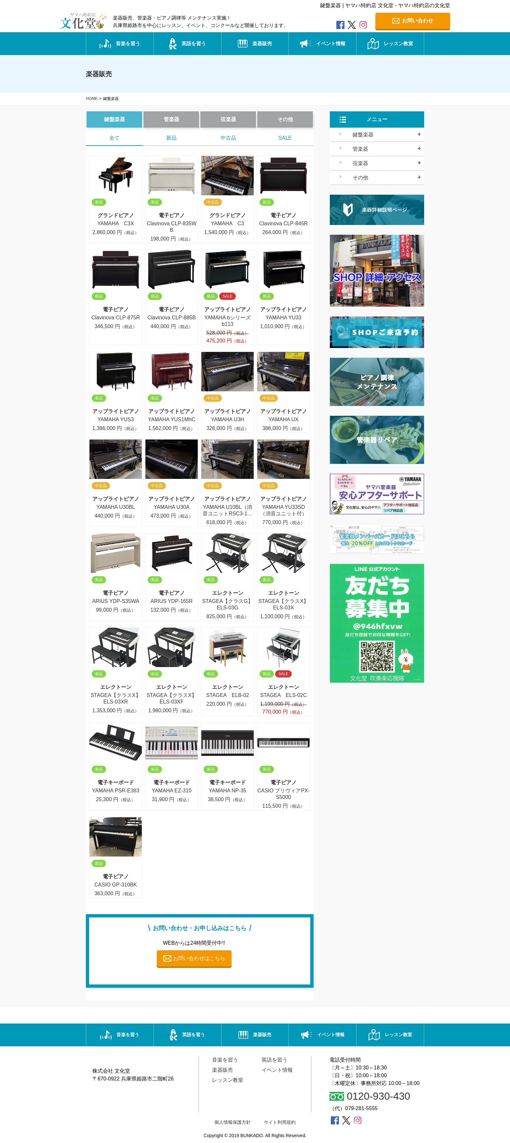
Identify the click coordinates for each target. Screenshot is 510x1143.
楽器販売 (255, 45)
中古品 (228, 139)
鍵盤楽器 (114, 120)
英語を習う (187, 44)
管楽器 (171, 120)
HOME (92, 99)
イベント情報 (322, 45)
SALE (285, 139)
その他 (285, 120)
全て (114, 139)
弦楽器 (228, 120)
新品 (171, 139)
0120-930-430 (370, 1097)
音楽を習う (120, 44)
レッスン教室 (390, 44)
